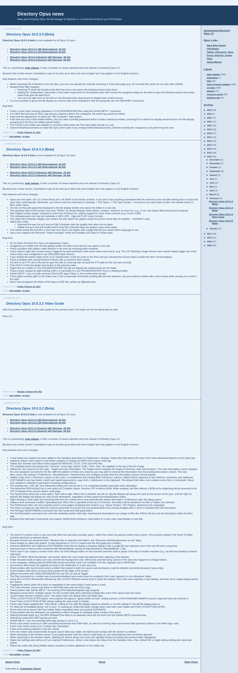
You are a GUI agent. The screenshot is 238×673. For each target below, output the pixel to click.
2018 (209, 133)
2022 (209, 118)
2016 (209, 141)
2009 (209, 241)
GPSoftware (213, 48)
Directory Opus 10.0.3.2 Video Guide (35, 303)
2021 (209, 121)
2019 (209, 129)
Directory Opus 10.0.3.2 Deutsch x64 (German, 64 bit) (40, 431)
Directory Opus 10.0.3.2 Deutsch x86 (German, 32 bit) (40, 428)
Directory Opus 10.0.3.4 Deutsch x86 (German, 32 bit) (40, 57)
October (214, 167)
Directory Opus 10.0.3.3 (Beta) (30, 149)
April (212, 190)
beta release (32, 67)
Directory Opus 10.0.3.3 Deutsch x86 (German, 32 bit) (40, 172)
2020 (209, 125)
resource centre (215, 94)
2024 (209, 110)
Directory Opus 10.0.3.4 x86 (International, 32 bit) (38, 49)
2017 (209, 137)
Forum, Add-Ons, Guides (219, 55)
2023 (209, 114)
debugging (212, 77)
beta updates (15, 137)
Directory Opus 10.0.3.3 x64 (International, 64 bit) (38, 167)
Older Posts (191, 662)
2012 (209, 156)
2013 (209, 152)
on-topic (26, 137)
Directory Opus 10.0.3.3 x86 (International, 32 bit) (38, 164)
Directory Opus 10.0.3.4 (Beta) (30, 34)
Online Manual (214, 62)
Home (102, 662)
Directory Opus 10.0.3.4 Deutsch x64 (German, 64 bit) (40, 60)
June (212, 182)
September (215, 171)
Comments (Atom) (30, 668)
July (212, 179)
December (215, 159)
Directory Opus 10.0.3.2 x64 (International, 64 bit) (38, 422)
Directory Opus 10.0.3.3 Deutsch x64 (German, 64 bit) (40, 175)
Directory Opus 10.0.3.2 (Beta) (30, 408)
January (214, 228)
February (214, 198)
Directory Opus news (40, 13)
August (214, 175)
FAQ (209, 81)
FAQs (209, 58)
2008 (209, 245)
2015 (209, 145)
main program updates (218, 84)
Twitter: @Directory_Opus (220, 52)
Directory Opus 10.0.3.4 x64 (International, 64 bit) (38, 52)
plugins (211, 91)
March (213, 194)
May (212, 186)
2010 (209, 237)
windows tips (213, 97)
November (215, 163)
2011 (209, 233)
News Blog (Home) (216, 45)
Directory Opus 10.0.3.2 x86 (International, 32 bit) (38, 420)
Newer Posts (12, 662)
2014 (209, 149)
